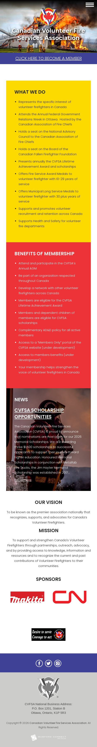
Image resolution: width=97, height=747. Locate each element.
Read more (23, 480)
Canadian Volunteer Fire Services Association (58, 723)
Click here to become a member (48, 58)
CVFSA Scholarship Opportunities (39, 413)
